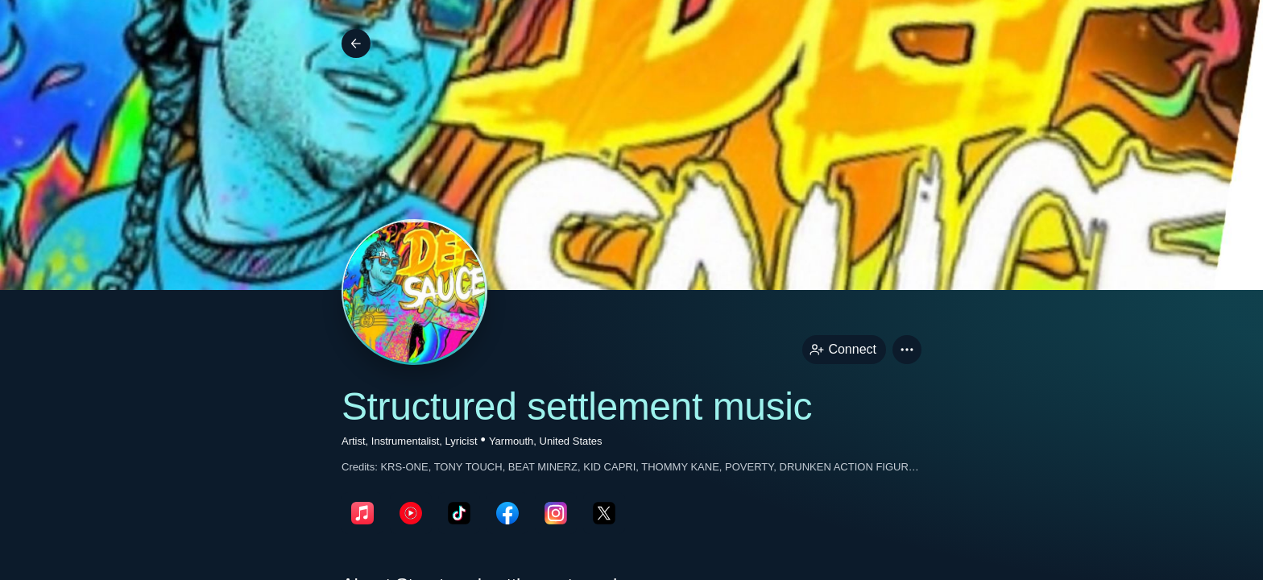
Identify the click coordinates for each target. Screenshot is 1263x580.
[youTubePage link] (411, 513)
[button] (906, 349)
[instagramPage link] (556, 513)
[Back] (356, 43)
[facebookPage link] (507, 513)
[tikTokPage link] (459, 513)
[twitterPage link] (604, 513)
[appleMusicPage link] (362, 513)
